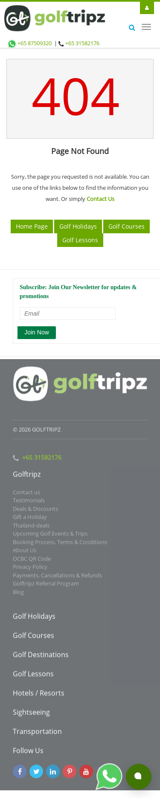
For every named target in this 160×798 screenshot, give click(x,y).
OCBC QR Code (32, 560)
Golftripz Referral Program (46, 585)
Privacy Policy (30, 569)
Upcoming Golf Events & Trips (50, 536)
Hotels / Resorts (38, 695)
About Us (24, 552)
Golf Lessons (80, 240)
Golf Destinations (41, 657)
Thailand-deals (31, 527)
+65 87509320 (29, 43)
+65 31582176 (82, 43)
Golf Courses (126, 226)
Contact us (26, 494)
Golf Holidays (78, 226)
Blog (18, 594)
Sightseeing (31, 714)
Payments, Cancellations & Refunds (57, 577)
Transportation (37, 733)
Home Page (32, 226)
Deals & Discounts (35, 510)
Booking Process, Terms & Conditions (60, 544)
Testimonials (29, 502)
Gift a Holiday (30, 519)
